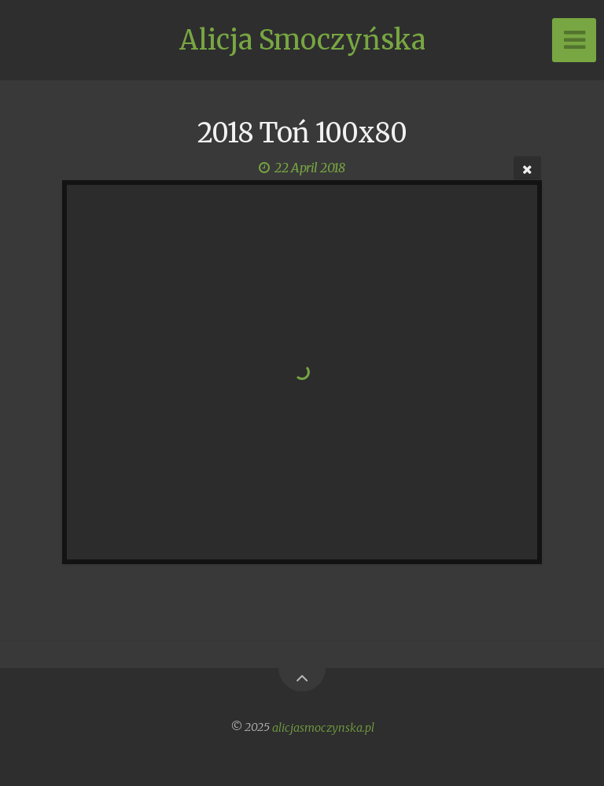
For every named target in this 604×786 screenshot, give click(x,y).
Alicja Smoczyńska (302, 40)
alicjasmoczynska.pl (323, 727)
